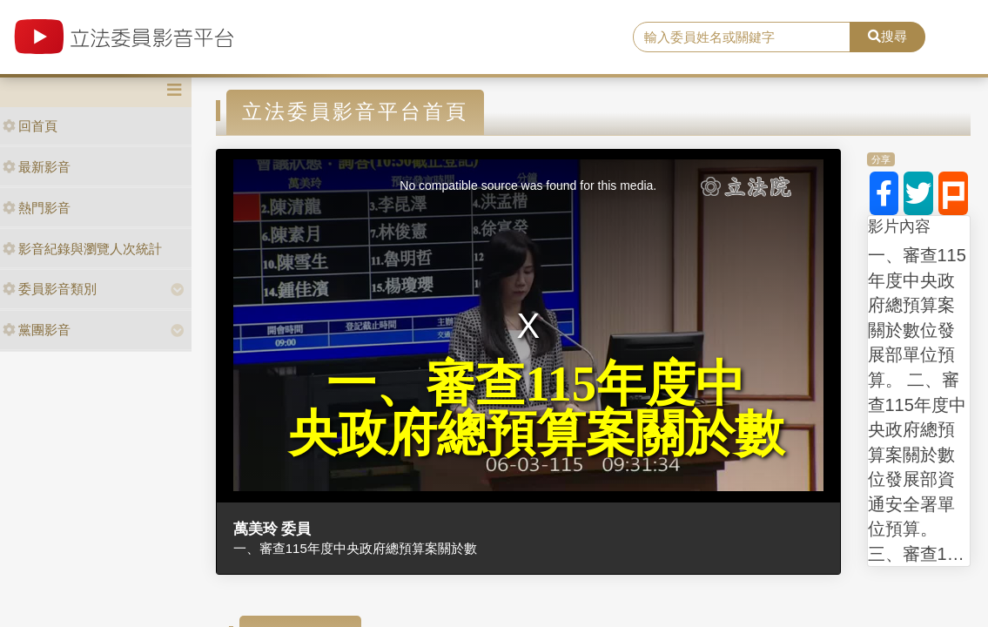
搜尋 (887, 36)
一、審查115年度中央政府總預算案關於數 (355, 548)
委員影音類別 (50, 288)
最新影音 (37, 166)
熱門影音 (37, 207)
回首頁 (30, 125)
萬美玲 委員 (272, 528)
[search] (741, 37)
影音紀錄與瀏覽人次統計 (82, 248)
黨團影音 (37, 329)
